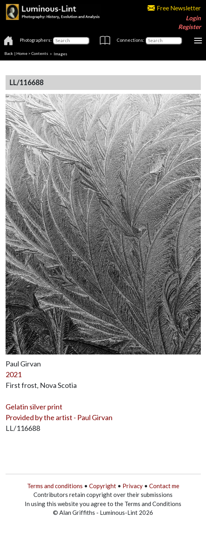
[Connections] (163, 41)
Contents (39, 53)
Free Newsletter (174, 8)
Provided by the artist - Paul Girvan (59, 417)
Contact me (164, 485)
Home (21, 53)
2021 (13, 374)
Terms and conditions (55, 485)
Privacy (132, 485)
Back (8, 53)
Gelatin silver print (34, 406)
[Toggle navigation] (198, 40)
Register (189, 26)
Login (193, 17)
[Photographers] (70, 41)
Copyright (102, 485)
